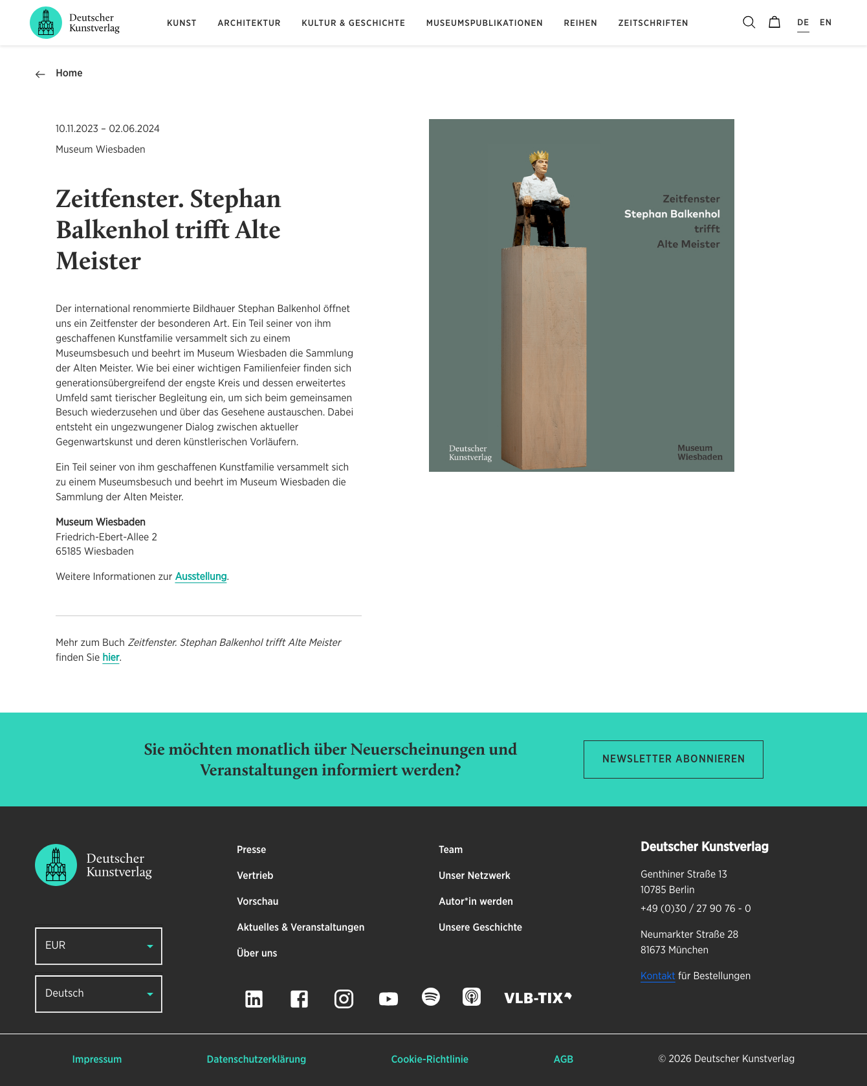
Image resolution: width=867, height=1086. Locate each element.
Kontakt (658, 976)
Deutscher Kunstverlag (744, 1059)
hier (110, 658)
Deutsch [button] (64, 993)
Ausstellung (200, 577)
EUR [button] (55, 945)
